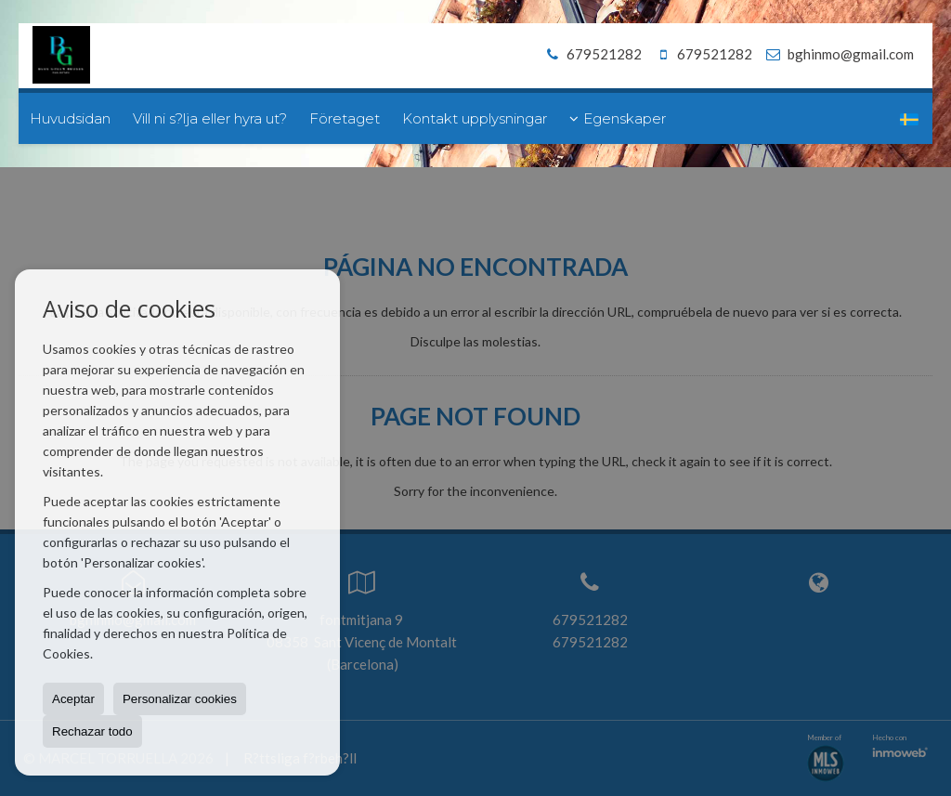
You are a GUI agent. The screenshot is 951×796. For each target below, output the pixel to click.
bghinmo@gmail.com (851, 54)
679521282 (591, 54)
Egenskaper (617, 118)
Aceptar (73, 699)
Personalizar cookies (180, 699)
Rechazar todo (92, 731)
